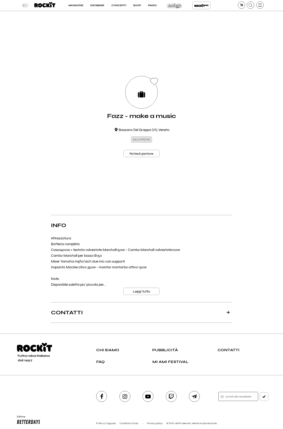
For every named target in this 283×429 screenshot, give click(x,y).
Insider (175, 5)
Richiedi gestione (141, 154)
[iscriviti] (264, 396)
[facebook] (101, 396)
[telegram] (194, 396)
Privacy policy (155, 423)
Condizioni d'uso (128, 423)
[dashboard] (260, 5)
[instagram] (124, 396)
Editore (27, 420)
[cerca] (250, 5)
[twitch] (171, 396)
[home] (44, 5)
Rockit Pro (201, 5)
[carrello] (241, 5)
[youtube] (148, 396)
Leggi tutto (141, 291)
